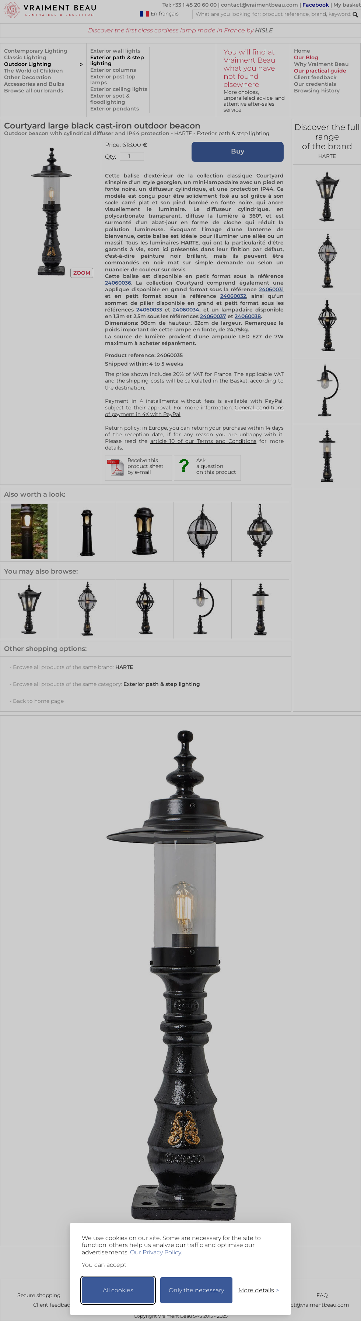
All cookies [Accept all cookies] (118, 1290)
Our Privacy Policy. (156, 1252)
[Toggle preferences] (255, 1290)
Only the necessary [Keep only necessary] (196, 1290)
